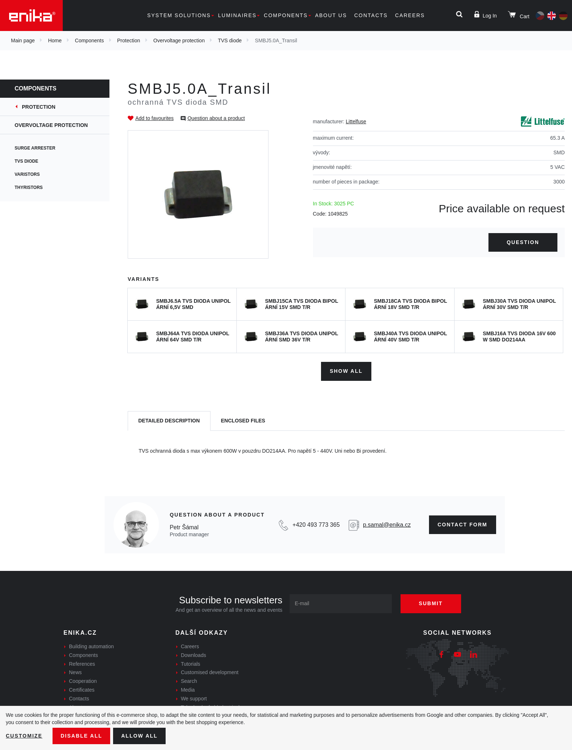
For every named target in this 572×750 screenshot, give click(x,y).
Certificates (81, 690)
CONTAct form (463, 524)
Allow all (139, 736)
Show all (346, 371)
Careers (410, 15)
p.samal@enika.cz (387, 525)
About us (331, 15)
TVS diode (229, 40)
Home (55, 40)
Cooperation (83, 681)
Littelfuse (356, 121)
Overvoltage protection (179, 40)
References (82, 664)
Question (523, 242)
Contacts (371, 15)
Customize (24, 736)
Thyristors (29, 187)
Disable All (81, 736)
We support (194, 698)
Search (189, 681)
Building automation (91, 646)
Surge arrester (35, 148)
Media (188, 690)
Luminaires (237, 15)
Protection (128, 40)
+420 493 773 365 (316, 525)
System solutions (178, 15)
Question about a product (216, 118)
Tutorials (190, 664)
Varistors (27, 174)
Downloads (193, 655)
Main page (23, 40)
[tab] (169, 421)
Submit (431, 603)
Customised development (210, 672)
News (75, 672)
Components (286, 15)
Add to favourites (154, 118)
